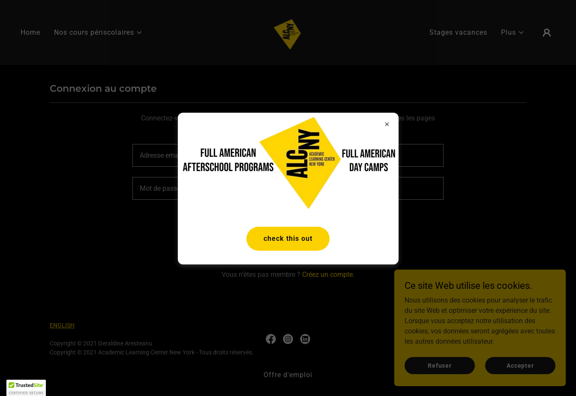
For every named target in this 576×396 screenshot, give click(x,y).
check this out (288, 238)
